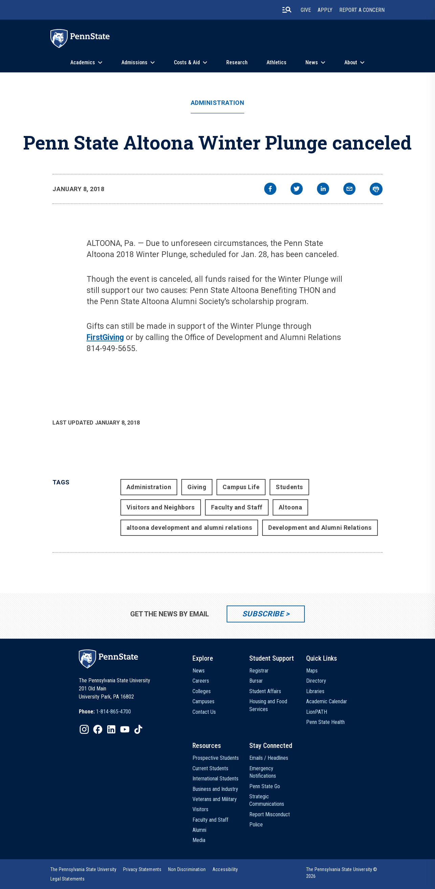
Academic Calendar (326, 701)
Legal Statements (67, 879)
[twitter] (297, 190)
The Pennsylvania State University (83, 869)
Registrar (259, 670)
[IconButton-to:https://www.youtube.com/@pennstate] (124, 729)
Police (256, 824)
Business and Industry (215, 789)
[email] (349, 190)
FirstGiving (105, 337)
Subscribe (263, 614)
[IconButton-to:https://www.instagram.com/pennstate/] (84, 729)
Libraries (315, 691)
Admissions (134, 62)
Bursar (256, 681)
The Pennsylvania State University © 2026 (341, 873)
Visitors (200, 809)
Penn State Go (264, 786)
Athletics (277, 62)
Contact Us (204, 712)
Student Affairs (265, 691)
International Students (215, 778)
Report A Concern (362, 10)
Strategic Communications (266, 800)
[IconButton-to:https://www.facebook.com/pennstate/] (97, 729)
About (350, 62)
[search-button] (287, 10)
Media (198, 840)
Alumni (199, 830)
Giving (196, 487)
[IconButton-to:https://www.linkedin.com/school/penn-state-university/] (111, 729)
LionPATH (316, 712)
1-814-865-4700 (113, 711)
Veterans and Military (214, 799)
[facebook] (270, 190)
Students (289, 487)
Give (306, 10)
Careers (200, 681)
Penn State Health (325, 722)
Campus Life (241, 487)
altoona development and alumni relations (189, 527)
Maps (312, 670)
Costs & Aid (187, 62)
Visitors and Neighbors (161, 507)
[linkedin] (323, 190)
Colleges (201, 691)
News (311, 62)
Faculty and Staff (236, 507)
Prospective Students (215, 758)
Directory (316, 681)
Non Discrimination (187, 869)
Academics (82, 62)
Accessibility (225, 869)
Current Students (210, 768)
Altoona (290, 507)
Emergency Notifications (262, 772)
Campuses (203, 701)
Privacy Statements (142, 869)
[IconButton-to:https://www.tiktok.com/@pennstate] (138, 729)
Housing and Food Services (268, 705)
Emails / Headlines (268, 758)
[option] (105, 712)
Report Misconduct (269, 814)
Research (237, 62)
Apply (325, 10)
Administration (218, 102)
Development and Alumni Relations (319, 527)
